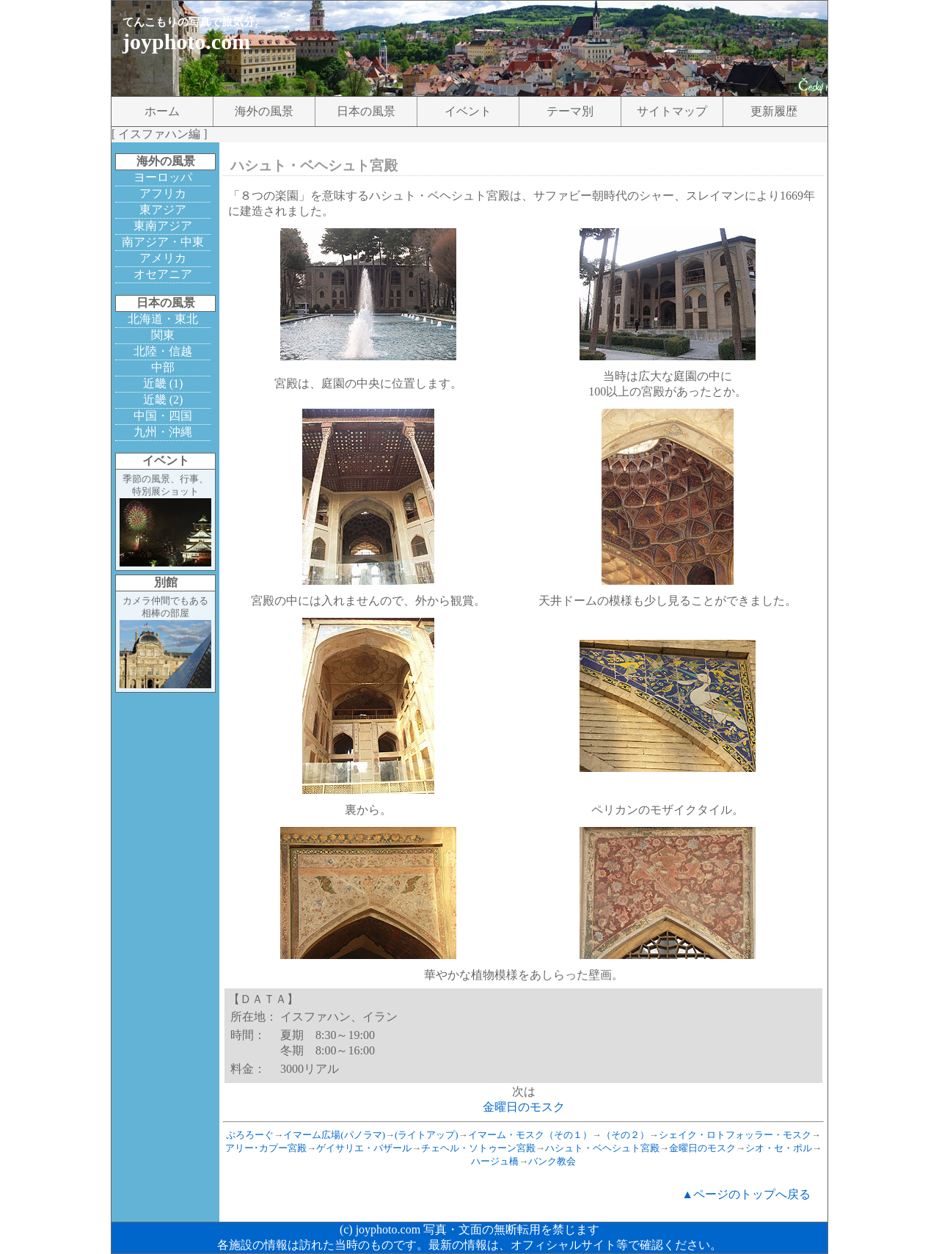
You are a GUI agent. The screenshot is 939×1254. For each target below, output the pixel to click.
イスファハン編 (159, 134)
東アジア (162, 209)
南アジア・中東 (163, 242)
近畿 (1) (163, 383)
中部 (163, 367)
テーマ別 (570, 111)
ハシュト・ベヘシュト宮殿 (602, 1147)
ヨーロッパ (163, 177)
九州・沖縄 (163, 432)
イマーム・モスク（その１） (530, 1134)
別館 (166, 582)
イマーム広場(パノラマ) (334, 1134)
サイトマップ (672, 111)
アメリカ (162, 258)
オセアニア (163, 274)
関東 (163, 335)
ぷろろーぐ (250, 1134)
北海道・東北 (163, 319)
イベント (468, 111)
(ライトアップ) (426, 1134)
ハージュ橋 (495, 1161)
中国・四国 (163, 415)
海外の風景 (264, 111)
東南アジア (163, 225)
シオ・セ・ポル (778, 1147)
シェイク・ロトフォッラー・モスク (735, 1134)
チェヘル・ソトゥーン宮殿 (478, 1147)
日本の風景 (366, 111)
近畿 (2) (163, 399)
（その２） (625, 1134)
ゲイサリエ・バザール (364, 1147)
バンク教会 (552, 1161)
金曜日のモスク (524, 1107)
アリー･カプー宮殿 (266, 1147)
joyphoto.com (186, 41)
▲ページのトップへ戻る (746, 1194)
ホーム (162, 111)
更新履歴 (773, 111)
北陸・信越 (163, 351)
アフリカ (162, 193)
